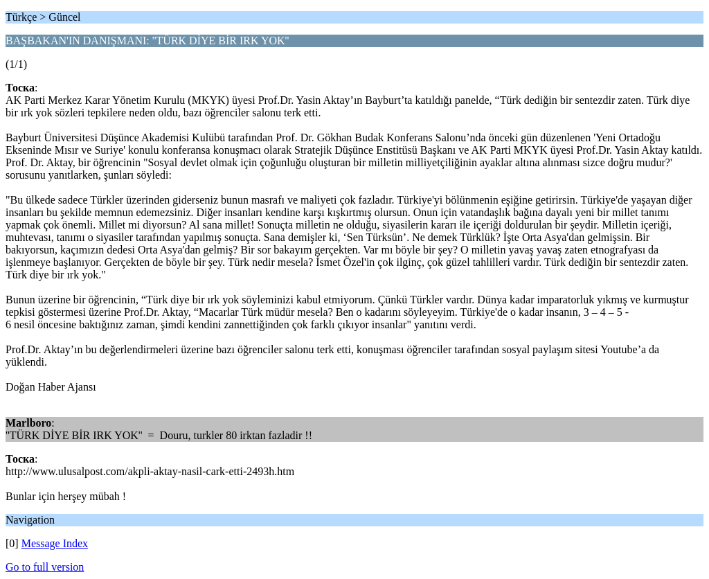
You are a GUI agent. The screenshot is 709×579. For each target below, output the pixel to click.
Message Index (54, 543)
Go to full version (45, 567)
